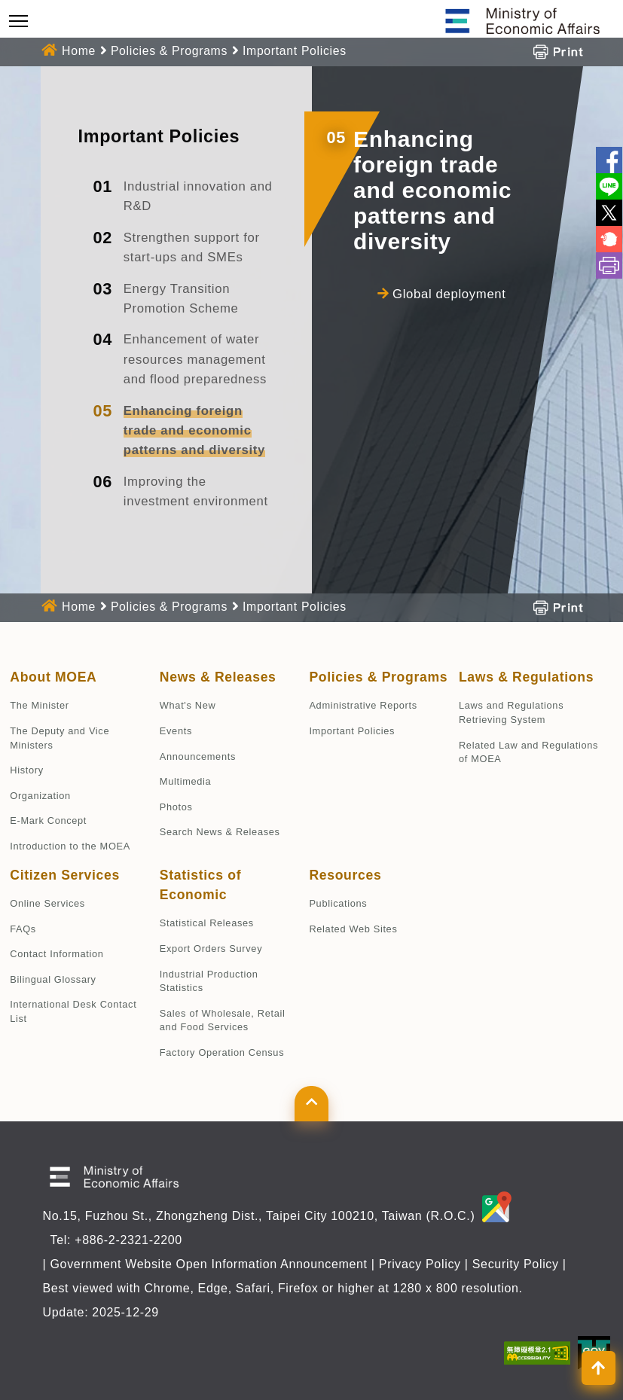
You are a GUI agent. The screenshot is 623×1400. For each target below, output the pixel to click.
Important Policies (295, 50)
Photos (176, 807)
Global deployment (449, 294)
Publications (338, 903)
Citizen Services (65, 875)
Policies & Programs (169, 50)
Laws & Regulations (526, 677)
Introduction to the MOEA (70, 846)
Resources (345, 875)
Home (79, 50)
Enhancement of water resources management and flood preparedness (195, 359)
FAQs (23, 929)
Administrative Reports (363, 705)
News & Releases (218, 677)
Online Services (47, 903)
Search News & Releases (220, 831)
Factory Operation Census (222, 1052)
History (26, 770)
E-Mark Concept (48, 820)
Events (176, 731)
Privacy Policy (420, 1264)
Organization (40, 795)
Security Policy (515, 1264)
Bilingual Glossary (53, 979)
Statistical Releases (207, 923)
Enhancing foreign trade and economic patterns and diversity (194, 431)
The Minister (39, 705)
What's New (188, 705)
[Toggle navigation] (18, 21)
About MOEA (53, 677)
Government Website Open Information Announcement (208, 1264)
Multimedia (186, 781)
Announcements (198, 756)
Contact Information (56, 953)
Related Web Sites (353, 929)
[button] (311, 1103)
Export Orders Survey (211, 948)
